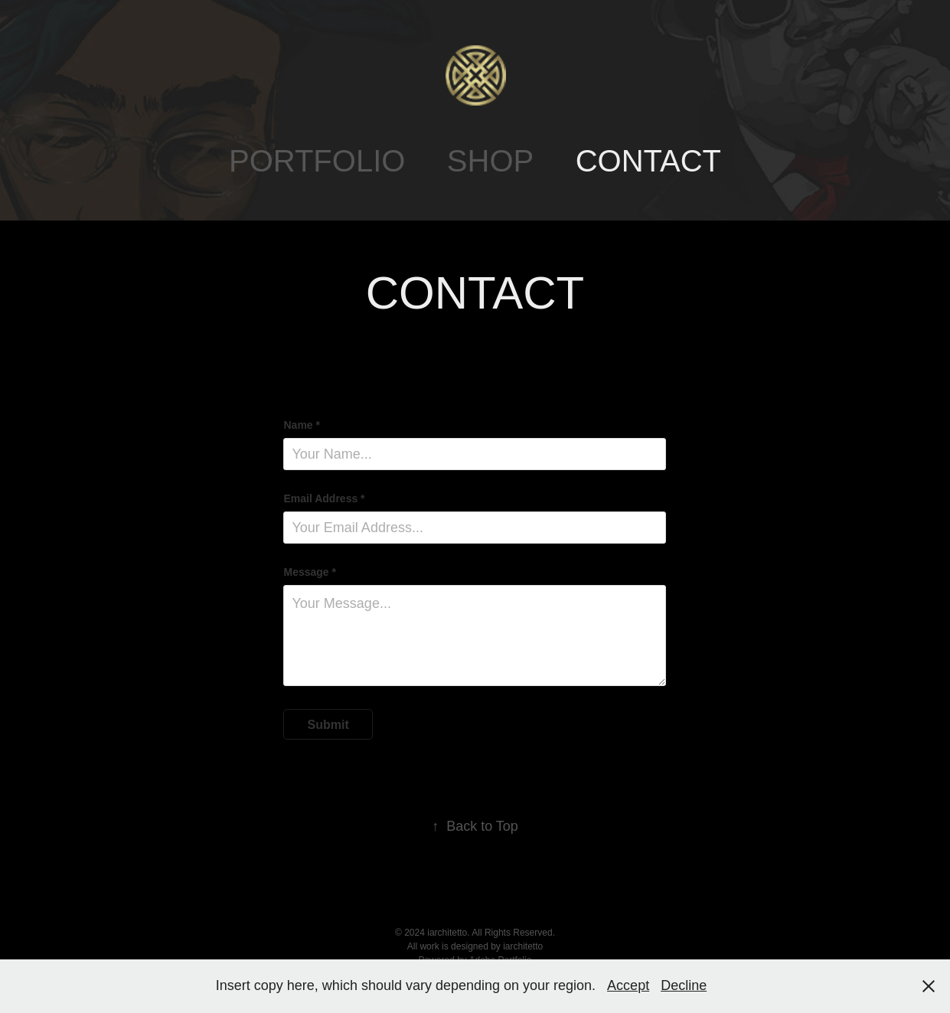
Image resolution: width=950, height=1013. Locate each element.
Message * (309, 572)
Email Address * (323, 498)
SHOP (490, 161)
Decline (684, 985)
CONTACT (648, 161)
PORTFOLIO (317, 161)
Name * (301, 425)
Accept (628, 985)
